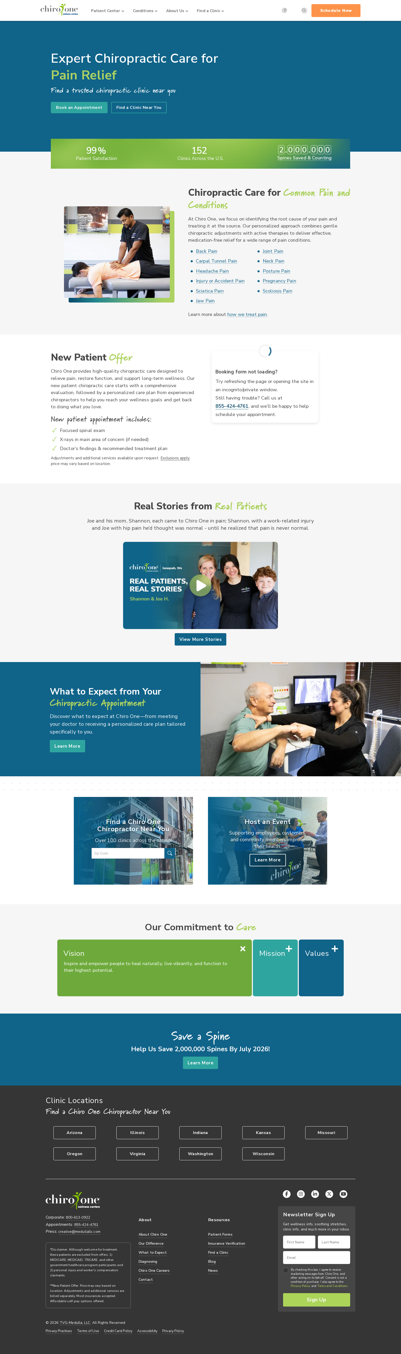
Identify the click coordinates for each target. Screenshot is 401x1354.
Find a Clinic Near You (139, 107)
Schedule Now (336, 10)
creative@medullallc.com (79, 1231)
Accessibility (147, 1331)
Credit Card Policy (118, 1331)
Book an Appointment (79, 107)
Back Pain (206, 251)
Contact (146, 1279)
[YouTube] (343, 1194)
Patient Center (107, 10)
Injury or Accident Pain (220, 281)
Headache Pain (212, 271)
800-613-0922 (78, 1217)
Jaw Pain (205, 300)
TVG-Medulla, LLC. (75, 1322)
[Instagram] (301, 1194)
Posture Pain (277, 271)
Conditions (145, 10)
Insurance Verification (226, 1243)
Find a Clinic (210, 10)
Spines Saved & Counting (304, 158)
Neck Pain (273, 261)
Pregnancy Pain (279, 281)
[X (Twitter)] (329, 1194)
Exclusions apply (175, 458)
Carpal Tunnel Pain (216, 261)
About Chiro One (153, 1234)
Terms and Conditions (332, 1286)
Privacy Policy (173, 1331)
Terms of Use (88, 1331)
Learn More (67, 746)
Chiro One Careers (154, 1270)
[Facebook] (287, 1194)
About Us (177, 10)
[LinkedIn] (315, 1194)
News (213, 1270)
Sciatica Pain (210, 291)
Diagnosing (148, 1261)
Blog (212, 1261)
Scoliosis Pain (277, 291)
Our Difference (151, 1243)
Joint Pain (273, 251)
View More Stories (200, 639)
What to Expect (153, 1252)
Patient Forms (220, 1234)
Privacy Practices (59, 1331)
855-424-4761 (231, 406)
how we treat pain (247, 314)
